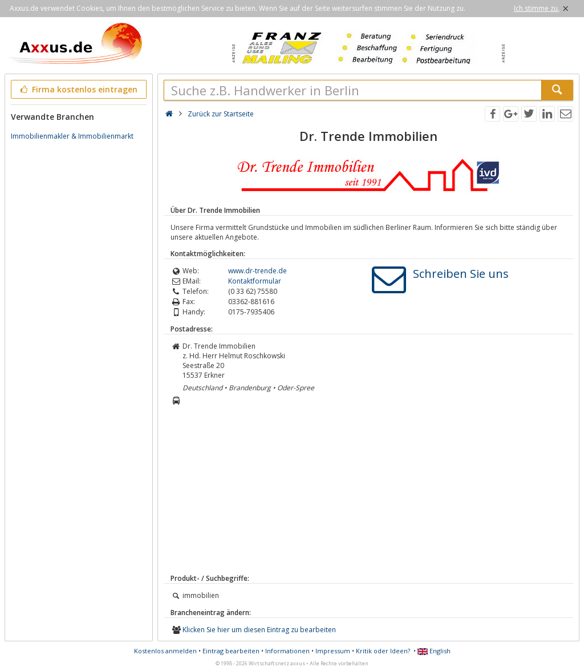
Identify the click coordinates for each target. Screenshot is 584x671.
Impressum (332, 650)
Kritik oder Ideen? (383, 650)
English (434, 650)
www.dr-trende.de (257, 271)
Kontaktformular (254, 281)
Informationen (287, 650)
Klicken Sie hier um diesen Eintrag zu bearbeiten (259, 629)
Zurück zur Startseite (221, 114)
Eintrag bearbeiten (230, 650)
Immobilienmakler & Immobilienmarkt (72, 136)
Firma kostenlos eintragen (77, 89)
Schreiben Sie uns (461, 273)
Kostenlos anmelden (165, 650)
